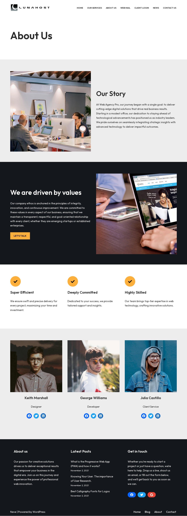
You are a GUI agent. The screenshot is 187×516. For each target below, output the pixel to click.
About (158, 512)
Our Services (94, 8)
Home (80, 8)
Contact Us (169, 8)
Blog (147, 512)
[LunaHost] (30, 8)
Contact (171, 512)
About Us (111, 8)
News (156, 8)
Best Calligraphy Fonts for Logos (90, 491)
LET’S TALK (20, 235)
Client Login (141, 8)
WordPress (39, 512)
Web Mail (125, 8)
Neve (13, 512)
